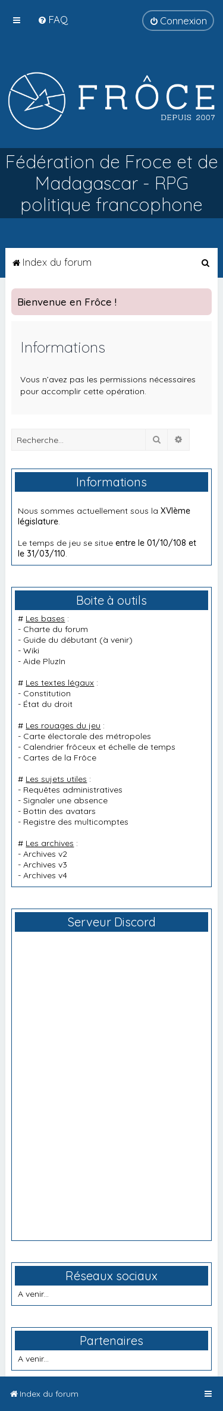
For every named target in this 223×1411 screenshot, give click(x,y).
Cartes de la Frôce (59, 757)
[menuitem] (52, 19)
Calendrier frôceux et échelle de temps (99, 746)
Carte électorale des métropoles (87, 736)
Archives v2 (45, 854)
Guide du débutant (60, 639)
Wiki (31, 650)
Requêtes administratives (73, 789)
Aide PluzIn (44, 661)
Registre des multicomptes (75, 821)
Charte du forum (55, 629)
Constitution (47, 693)
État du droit (48, 704)
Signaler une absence (65, 800)
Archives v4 (45, 875)
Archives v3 (45, 864)
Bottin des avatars (59, 811)
